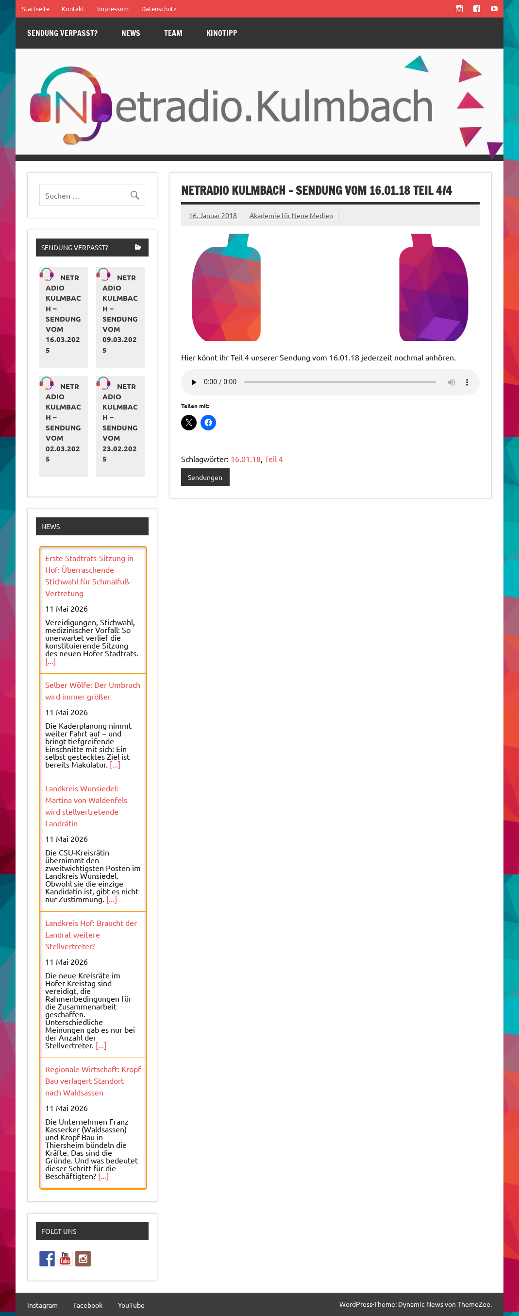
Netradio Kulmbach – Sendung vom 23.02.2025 (120, 422)
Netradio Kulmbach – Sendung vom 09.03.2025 (120, 314)
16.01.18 (246, 458)
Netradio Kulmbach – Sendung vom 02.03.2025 (63, 422)
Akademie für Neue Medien (291, 215)
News (130, 33)
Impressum (113, 8)
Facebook (87, 1304)
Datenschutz (158, 8)
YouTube (131, 1304)
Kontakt (73, 8)
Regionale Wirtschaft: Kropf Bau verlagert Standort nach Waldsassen (93, 1080)
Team (173, 33)
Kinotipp (221, 33)
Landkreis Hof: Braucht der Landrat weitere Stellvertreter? (91, 934)
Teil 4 (274, 458)
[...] (50, 661)
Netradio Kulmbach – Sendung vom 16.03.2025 (63, 314)
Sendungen (205, 477)
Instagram (42, 1304)
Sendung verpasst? (62, 33)
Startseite (36, 8)
